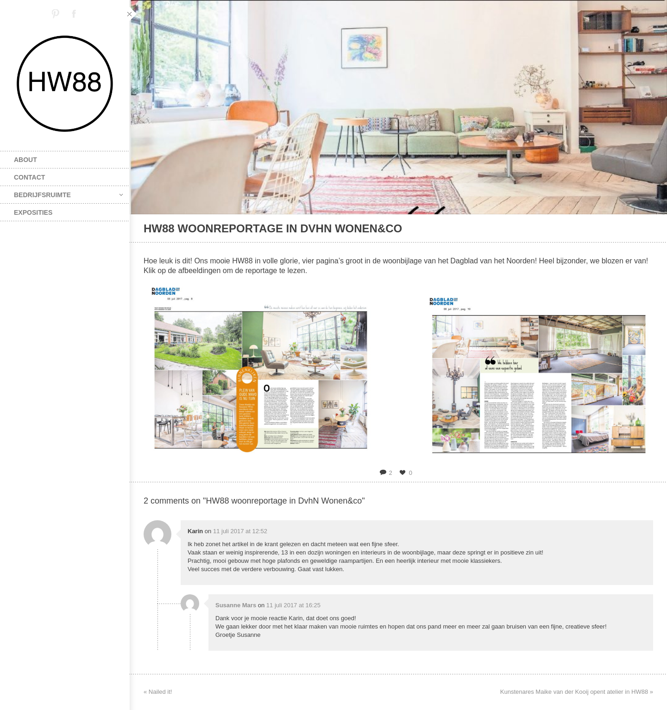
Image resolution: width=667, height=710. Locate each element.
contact (29, 177)
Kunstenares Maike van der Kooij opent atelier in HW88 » (576, 691)
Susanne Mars (235, 605)
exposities (33, 212)
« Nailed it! (158, 691)
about (25, 159)
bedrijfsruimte (68, 195)
